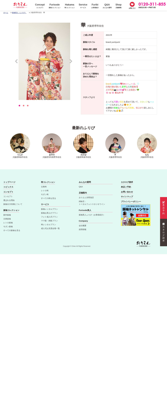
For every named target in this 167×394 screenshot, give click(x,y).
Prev (18, 62)
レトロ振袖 (8, 223)
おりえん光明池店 (86, 197)
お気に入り (132, 8)
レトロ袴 (44, 190)
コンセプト (8, 196)
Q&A (81, 187)
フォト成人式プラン (49, 217)
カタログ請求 (163, 232)
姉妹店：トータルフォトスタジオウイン (92, 202)
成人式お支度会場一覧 (50, 228)
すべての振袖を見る (11, 230)
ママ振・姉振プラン (49, 221)
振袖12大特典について (12, 204)
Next (71, 62)
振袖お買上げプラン (49, 213)
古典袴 (44, 187)
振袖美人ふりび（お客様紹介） (92, 215)
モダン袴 (44, 194)
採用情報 (82, 229)
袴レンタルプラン (48, 224)
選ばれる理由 (9, 200)
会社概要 (82, 226)
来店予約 (163, 208)
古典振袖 (7, 219)
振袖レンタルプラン (49, 209)
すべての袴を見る (48, 198)
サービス (45, 204)
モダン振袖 (8, 226)
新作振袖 (7, 215)
